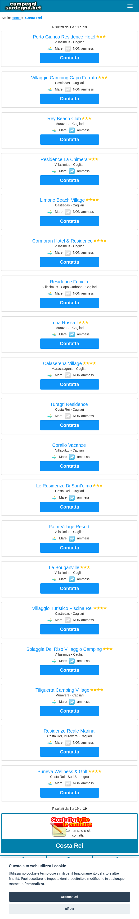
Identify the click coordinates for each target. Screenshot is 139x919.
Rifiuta (69, 908)
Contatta (69, 57)
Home (16, 18)
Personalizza (34, 884)
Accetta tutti (69, 897)
